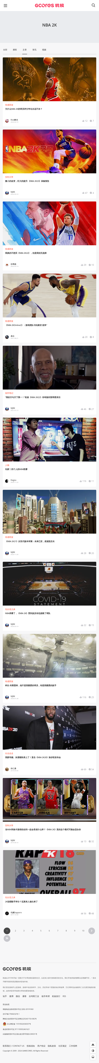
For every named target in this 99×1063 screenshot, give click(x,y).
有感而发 (9, 105)
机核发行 (56, 996)
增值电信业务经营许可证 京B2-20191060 (18, 1009)
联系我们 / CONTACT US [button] (13, 1046)
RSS (64, 996)
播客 (24, 996)
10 (83, 930)
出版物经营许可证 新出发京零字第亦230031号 (20, 1034)
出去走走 (9, 753)
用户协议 (41, 1046)
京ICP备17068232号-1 (11, 1014)
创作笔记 (9, 393)
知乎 (5, 996)
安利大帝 (9, 177)
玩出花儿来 (10, 609)
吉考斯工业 (34, 996)
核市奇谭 (46, 996)
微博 (11, 996)
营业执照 (6, 1004)
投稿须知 (31, 1046)
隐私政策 (52, 1046)
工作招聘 (73, 1046)
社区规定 (63, 1046)
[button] (93, 1044)
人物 (7, 465)
